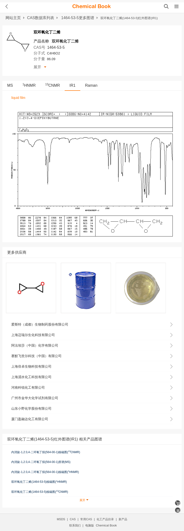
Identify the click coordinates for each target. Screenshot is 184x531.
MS (10, 85)
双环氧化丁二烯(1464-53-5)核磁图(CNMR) (39, 491)
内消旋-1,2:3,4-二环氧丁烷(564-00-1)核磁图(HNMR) (45, 472)
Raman (91, 85)
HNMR (29, 85)
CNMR (52, 85)
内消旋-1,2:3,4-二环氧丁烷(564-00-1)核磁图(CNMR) (45, 452)
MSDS (61, 519)
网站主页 (13, 18)
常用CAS (86, 519)
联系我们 (75, 525)
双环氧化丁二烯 (65, 41)
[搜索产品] (166, 6)
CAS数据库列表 (40, 18)
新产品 (123, 519)
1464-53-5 (56, 47)
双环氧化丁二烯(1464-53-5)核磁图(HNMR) (39, 482)
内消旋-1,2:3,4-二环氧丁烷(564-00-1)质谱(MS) (40, 462)
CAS (73, 519)
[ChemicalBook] (91, 6)
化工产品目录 (105, 519)
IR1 (72, 85)
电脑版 (89, 525)
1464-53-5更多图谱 (77, 18)
